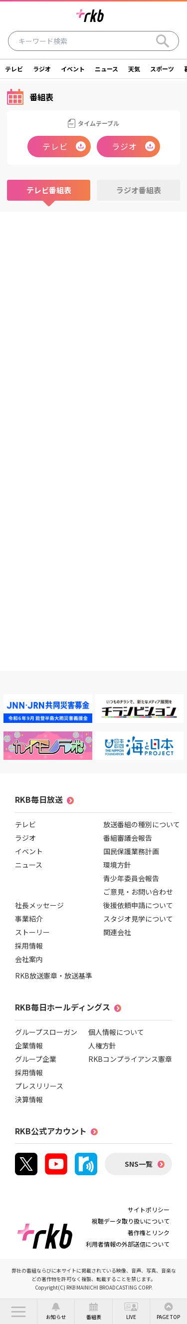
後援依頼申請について (138, 905)
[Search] (162, 40)
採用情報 (29, 946)
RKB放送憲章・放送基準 (53, 976)
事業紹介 (29, 919)
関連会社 (117, 932)
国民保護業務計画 (131, 851)
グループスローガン (46, 1032)
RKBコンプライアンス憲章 (130, 1059)
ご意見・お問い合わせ (138, 892)
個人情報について (116, 1032)
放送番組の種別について (141, 824)
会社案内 (29, 959)
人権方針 (102, 1045)
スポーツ (162, 68)
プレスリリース (39, 1086)
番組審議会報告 (127, 838)
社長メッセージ (39, 905)
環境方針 (117, 865)
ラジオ (42, 68)
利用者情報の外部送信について (128, 1244)
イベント (73, 68)
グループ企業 (35, 1059)
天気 (134, 68)
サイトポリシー (149, 1209)
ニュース (106, 68)
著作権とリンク (149, 1232)
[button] (18, 1311)
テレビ (14, 68)
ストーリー (32, 932)
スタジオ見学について (138, 919)
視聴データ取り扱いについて (131, 1221)
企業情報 (29, 1045)
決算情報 (29, 1099)
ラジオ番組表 (138, 190)
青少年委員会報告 (131, 878)
